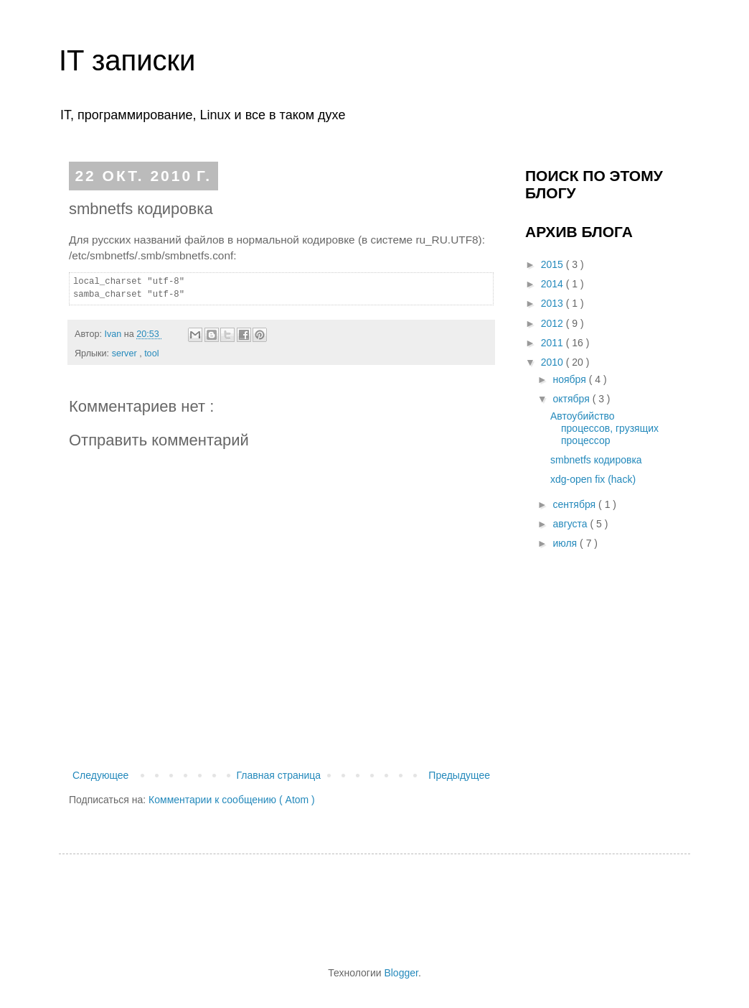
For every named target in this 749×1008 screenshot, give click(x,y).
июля (566, 543)
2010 (553, 362)
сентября (575, 504)
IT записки (127, 60)
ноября (570, 379)
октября (572, 398)
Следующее (100, 775)
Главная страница (279, 775)
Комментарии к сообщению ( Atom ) (232, 799)
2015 (553, 264)
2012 (553, 323)
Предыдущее (459, 775)
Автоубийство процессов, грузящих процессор (604, 428)
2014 (553, 284)
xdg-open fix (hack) (593, 479)
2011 (553, 342)
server (126, 353)
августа (571, 524)
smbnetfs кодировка (596, 460)
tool (151, 353)
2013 (553, 303)
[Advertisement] (341, 908)
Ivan (113, 334)
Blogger (401, 973)
